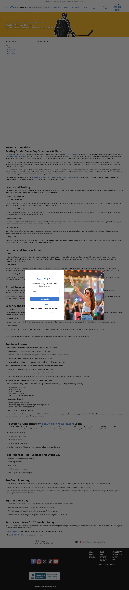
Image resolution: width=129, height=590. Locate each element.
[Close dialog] (101, 272)
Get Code (45, 299)
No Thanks (45, 304)
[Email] (44, 291)
